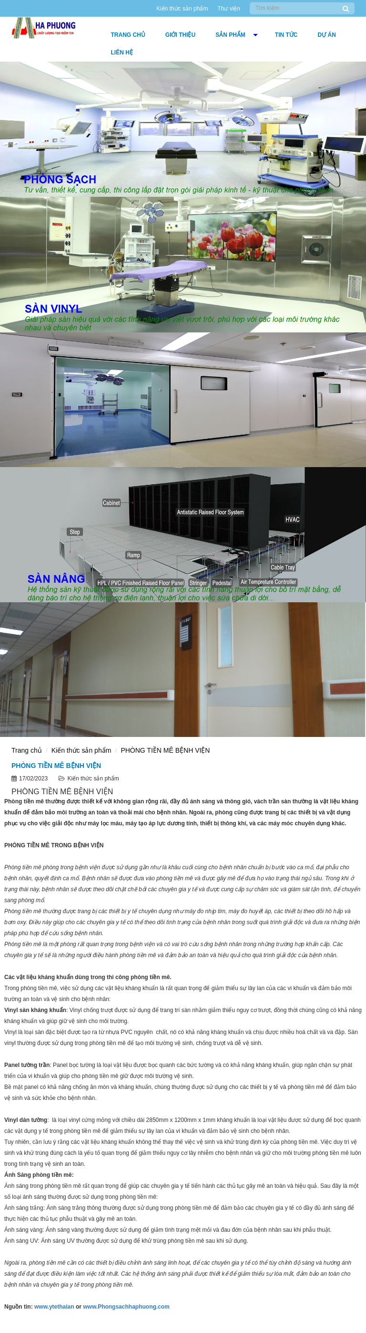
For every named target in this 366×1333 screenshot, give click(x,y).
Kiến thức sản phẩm (182, 8)
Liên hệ (122, 52)
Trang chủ (128, 35)
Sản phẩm (230, 35)
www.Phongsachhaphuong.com (126, 1306)
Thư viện (228, 8)
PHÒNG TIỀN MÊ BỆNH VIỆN (165, 750)
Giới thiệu (180, 35)
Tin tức (286, 35)
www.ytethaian (54, 1306)
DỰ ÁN (327, 35)
